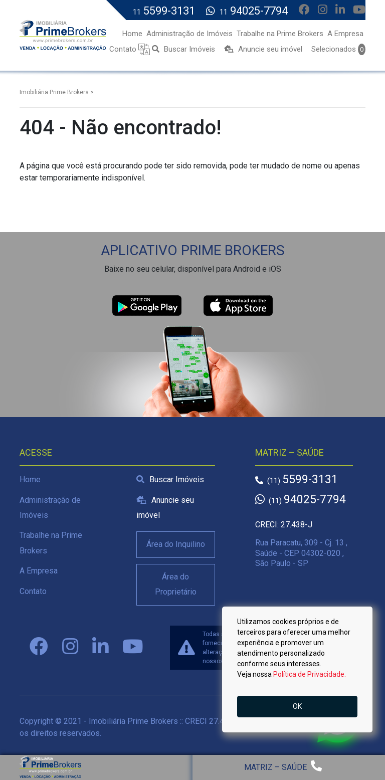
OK (297, 706)
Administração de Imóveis (50, 507)
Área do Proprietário (176, 584)
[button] (144, 49)
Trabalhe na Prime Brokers (51, 542)
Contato (33, 591)
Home (30, 479)
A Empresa (39, 570)
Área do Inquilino (175, 544)
